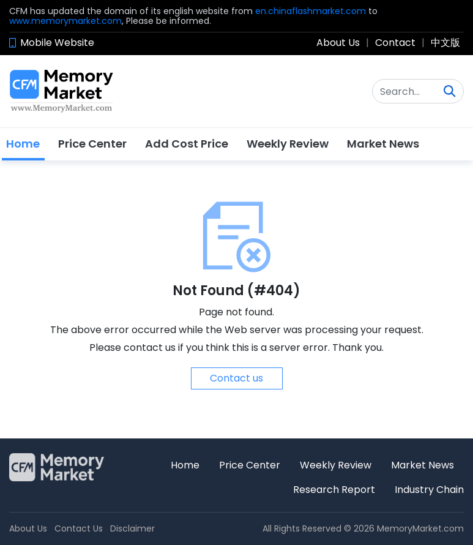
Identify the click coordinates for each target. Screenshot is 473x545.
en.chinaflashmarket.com (310, 11)
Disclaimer (132, 528)
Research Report (334, 490)
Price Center (92, 143)
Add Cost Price (186, 143)
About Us (338, 43)
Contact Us (78, 528)
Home (23, 143)
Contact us (236, 378)
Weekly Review (288, 143)
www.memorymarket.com (65, 21)
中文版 (445, 43)
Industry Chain (429, 490)
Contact (395, 43)
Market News (383, 143)
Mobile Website (57, 43)
